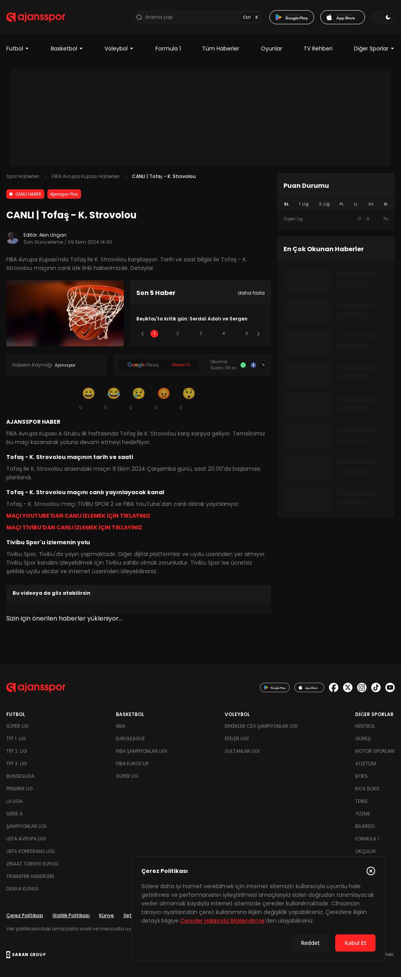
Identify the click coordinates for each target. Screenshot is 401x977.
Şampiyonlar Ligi (26, 826)
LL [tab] (356, 204)
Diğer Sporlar (374, 48)
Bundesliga (20, 776)
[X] (263, 365)
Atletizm (365, 763)
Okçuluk (365, 851)
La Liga (14, 801)
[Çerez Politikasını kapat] (371, 871)
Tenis (361, 801)
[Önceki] (142, 334)
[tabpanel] (336, 219)
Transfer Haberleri (30, 876)
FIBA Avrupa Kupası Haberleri (85, 176)
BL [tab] (386, 204)
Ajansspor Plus (64, 194)
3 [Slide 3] (200, 333)
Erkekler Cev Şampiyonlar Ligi (261, 726)
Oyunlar (271, 48)
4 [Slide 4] (223, 333)
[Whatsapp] (243, 365)
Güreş (362, 738)
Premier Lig (19, 788)
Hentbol (365, 726)
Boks (361, 776)
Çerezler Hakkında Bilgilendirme (222, 921)
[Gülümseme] (88, 398)
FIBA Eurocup (132, 763)
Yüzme (362, 813)
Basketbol (67, 48)
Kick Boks (367, 788)
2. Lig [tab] (324, 204)
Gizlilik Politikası (71, 915)
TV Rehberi (317, 48)
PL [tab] (342, 204)
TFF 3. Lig (16, 763)
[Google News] (158, 365)
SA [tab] (371, 204)
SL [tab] (286, 204)
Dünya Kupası (22, 888)
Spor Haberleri (22, 176)
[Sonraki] (258, 334)
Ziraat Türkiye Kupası (32, 863)
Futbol (17, 48)
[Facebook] (253, 365)
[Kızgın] (163, 398)
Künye (106, 915)
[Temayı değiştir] (383, 17)
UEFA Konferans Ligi (30, 851)
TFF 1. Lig (16, 738)
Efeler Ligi (237, 738)
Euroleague (130, 738)
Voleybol (119, 48)
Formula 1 (168, 48)
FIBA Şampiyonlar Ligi (141, 751)
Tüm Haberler (220, 48)
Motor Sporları (375, 751)
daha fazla (251, 293)
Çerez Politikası (24, 915)
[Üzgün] (138, 398)
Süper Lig (17, 726)
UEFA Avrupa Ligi (26, 838)
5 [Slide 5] (247, 333)
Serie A (14, 813)
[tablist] (336, 204)
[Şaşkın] (188, 398)
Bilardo (364, 826)
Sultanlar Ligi (242, 751)
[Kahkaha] (113, 398)
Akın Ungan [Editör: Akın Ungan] (53, 235)
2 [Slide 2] (177, 333)
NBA (120, 726)
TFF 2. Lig (16, 751)
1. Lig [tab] (304, 204)
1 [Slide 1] (154, 333)
